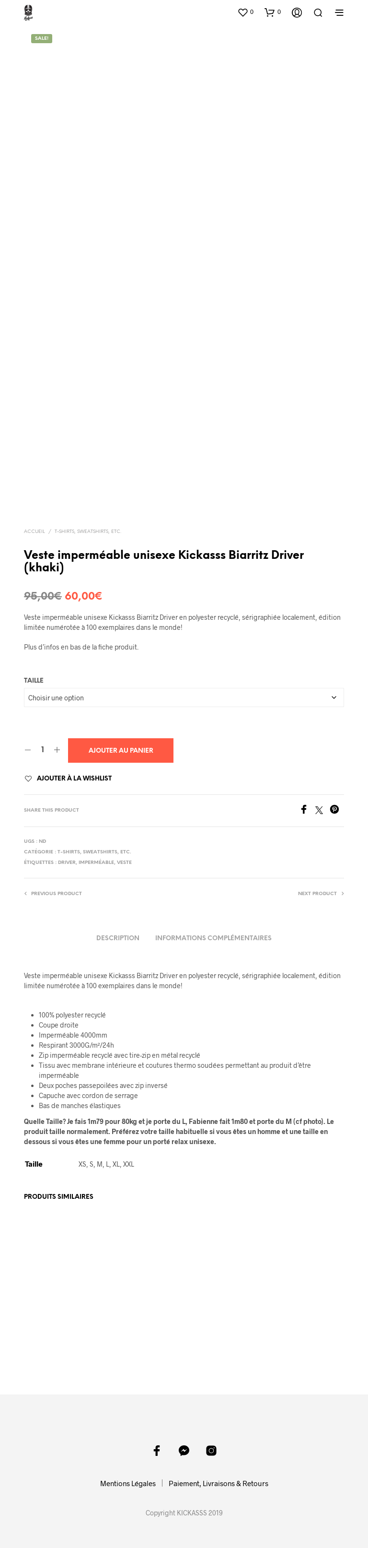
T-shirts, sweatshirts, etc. (88, 531)
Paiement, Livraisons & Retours (218, 1482)
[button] (245, 12)
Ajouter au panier (121, 751)
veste (124, 862)
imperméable (96, 862)
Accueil (34, 531)
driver (67, 862)
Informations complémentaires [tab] (213, 938)
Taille (34, 681)
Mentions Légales (128, 1482)
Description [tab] (117, 938)
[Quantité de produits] (42, 750)
